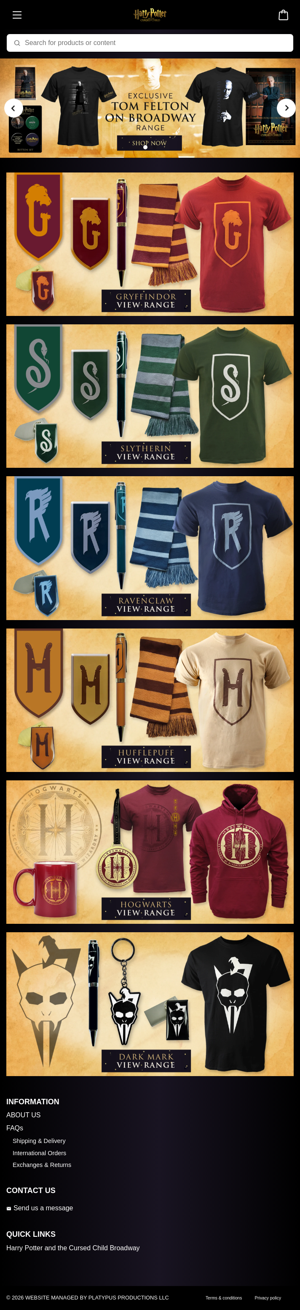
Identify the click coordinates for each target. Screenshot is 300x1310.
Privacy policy (267, 1298)
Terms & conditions (224, 1298)
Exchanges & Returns (42, 1164)
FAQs (14, 1128)
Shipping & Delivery (39, 1141)
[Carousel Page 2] (155, 147)
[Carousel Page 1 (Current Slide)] (145, 147)
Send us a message (39, 1208)
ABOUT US (23, 1115)
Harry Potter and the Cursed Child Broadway (73, 1248)
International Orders (39, 1153)
